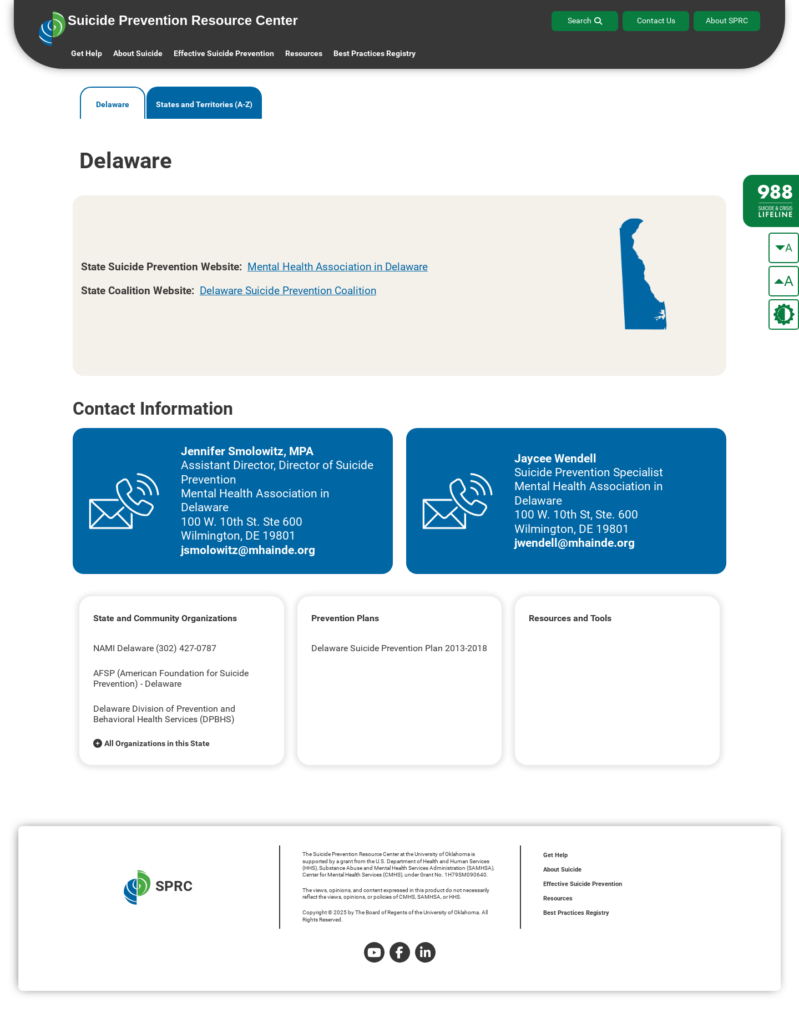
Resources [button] (303, 53)
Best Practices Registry (374, 53)
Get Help (86, 53)
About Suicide (138, 53)
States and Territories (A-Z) (204, 104)
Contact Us (656, 20)
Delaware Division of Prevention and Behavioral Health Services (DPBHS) (164, 714)
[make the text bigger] (783, 281)
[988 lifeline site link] (771, 201)
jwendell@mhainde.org (574, 543)
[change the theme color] (783, 314)
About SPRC (727, 20)
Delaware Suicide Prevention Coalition (288, 290)
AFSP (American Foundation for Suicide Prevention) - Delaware (171, 678)
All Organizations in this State (157, 743)
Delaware (112, 104)
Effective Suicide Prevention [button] (224, 53)
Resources (558, 898)
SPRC (158, 887)
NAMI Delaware (123, 648)
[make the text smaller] (783, 248)
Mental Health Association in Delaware (337, 266)
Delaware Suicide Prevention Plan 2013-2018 (399, 648)
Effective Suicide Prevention (582, 884)
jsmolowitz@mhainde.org (248, 550)
